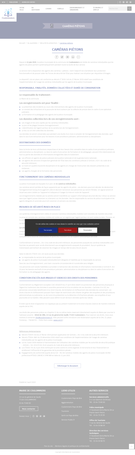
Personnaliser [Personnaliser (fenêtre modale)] (88, 230)
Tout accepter (48, 230)
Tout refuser (67, 230)
